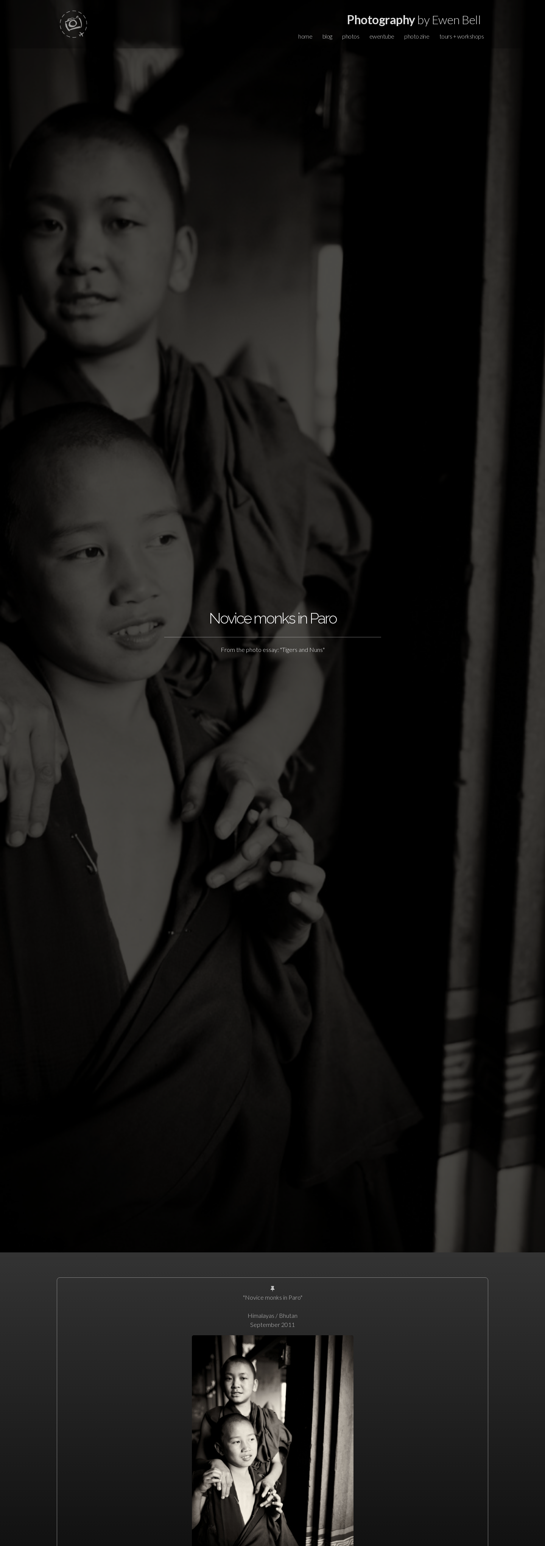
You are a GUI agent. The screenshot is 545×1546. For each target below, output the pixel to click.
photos (350, 36)
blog (327, 36)
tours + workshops (461, 36)
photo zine (416, 36)
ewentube (381, 36)
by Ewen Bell (414, 19)
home (305, 36)
